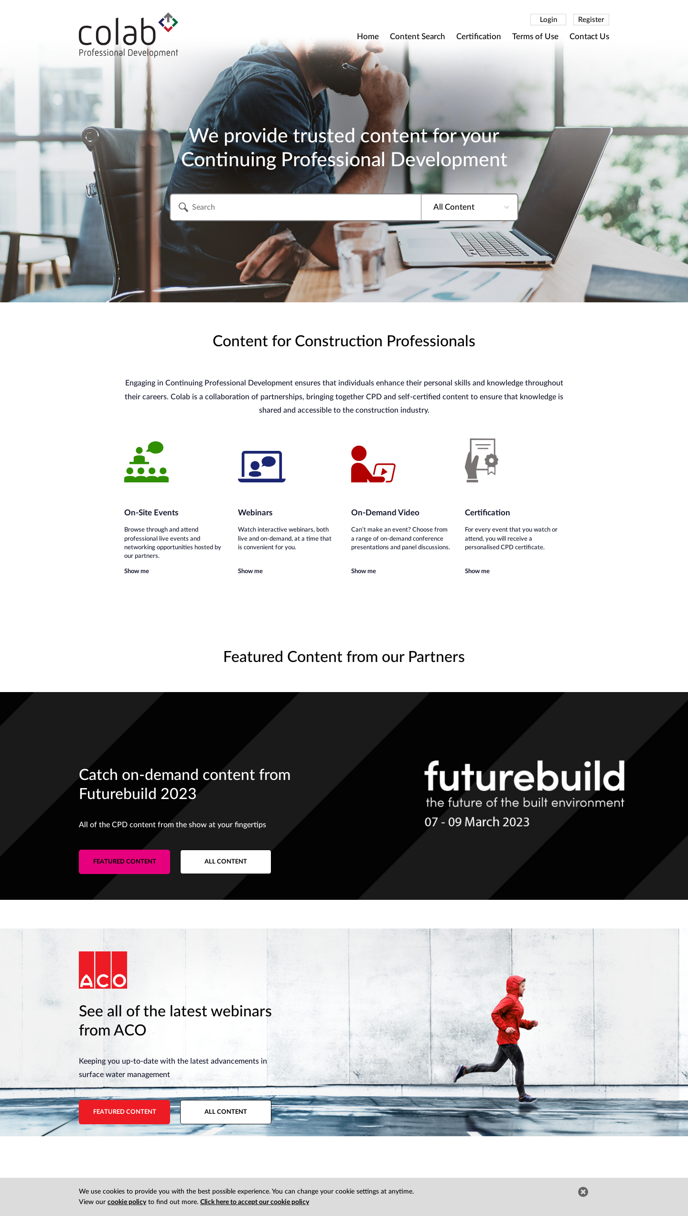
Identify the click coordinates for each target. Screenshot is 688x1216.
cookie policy (127, 1202)
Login (548, 19)
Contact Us (589, 36)
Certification (478, 36)
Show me (136, 571)
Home (368, 36)
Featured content (124, 862)
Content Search (417, 36)
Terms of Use (535, 36)
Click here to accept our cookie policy (254, 1202)
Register (591, 19)
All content (225, 862)
